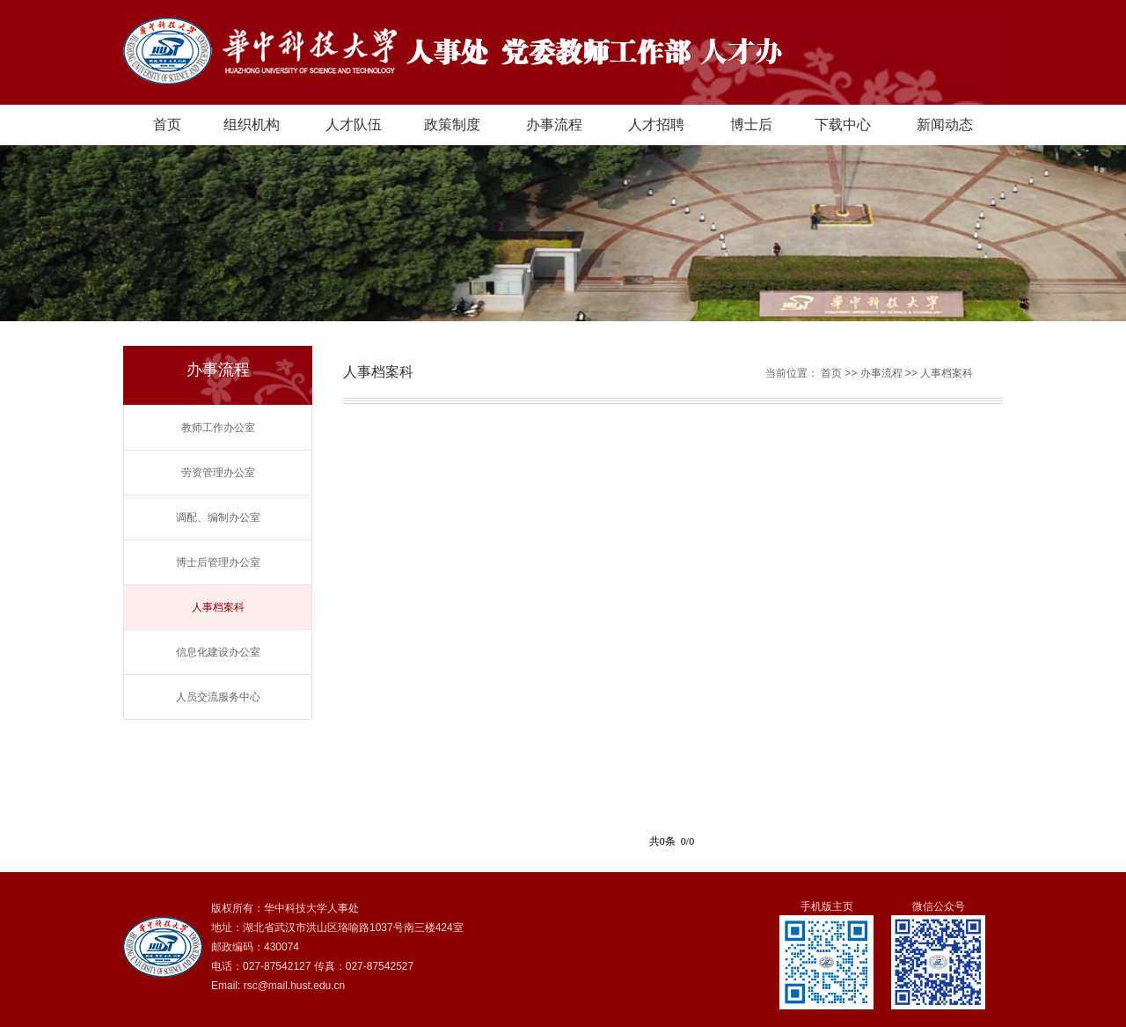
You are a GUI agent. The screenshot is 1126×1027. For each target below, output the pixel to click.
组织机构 (251, 124)
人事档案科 (218, 607)
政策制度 (452, 124)
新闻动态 (945, 124)
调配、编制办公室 (218, 517)
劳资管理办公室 (218, 472)
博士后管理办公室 (218, 562)
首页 (167, 124)
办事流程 (554, 124)
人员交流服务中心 (218, 697)
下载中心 (843, 124)
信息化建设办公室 (218, 652)
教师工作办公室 (218, 428)
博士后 (751, 124)
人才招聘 (656, 124)
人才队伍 (353, 124)
